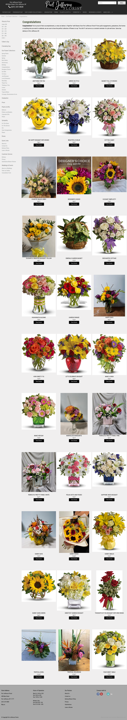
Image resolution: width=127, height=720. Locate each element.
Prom (56, 12)
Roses (85, 12)
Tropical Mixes (5, 92)
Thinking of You (6, 85)
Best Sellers (5, 60)
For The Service (6, 125)
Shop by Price (6, 21)
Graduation (48, 12)
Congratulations (6, 67)
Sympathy (76, 12)
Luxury (3, 87)
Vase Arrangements (7, 130)
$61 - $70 (4, 31)
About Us (4, 143)
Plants (3, 116)
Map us (3, 704)
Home (2, 16)
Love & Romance (6, 78)
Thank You (4, 83)
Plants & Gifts (65, 12)
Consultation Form (6, 173)
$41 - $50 (4, 26)
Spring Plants (5, 53)
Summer (4, 56)
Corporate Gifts (5, 114)
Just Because (5, 76)
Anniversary (5, 62)
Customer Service (7, 154)
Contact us (67, 696)
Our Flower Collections (33, 12)
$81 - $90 (4, 35)
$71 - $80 (4, 33)
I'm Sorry (4, 74)
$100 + (3, 38)
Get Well (4, 71)
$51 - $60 (4, 29)
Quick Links (5, 140)
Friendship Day (18, 12)
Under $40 (4, 24)
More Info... (107, 12)
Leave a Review (5, 150)
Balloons (4, 110)
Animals (4, 89)
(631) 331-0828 (15, 7)
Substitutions (68, 704)
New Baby (4, 80)
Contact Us (4, 146)
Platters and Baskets (7, 112)
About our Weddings (7, 168)
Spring (3, 58)
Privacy (3, 159)
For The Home (5, 123)
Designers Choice (6, 69)
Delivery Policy (5, 148)
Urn (3, 128)
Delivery (4, 157)
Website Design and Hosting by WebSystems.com (113, 717)
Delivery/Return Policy (70, 699)
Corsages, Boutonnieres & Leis (9, 94)
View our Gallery (6, 170)
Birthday (4, 65)
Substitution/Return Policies (9, 161)
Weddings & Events (95, 12)
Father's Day (6, 12)
